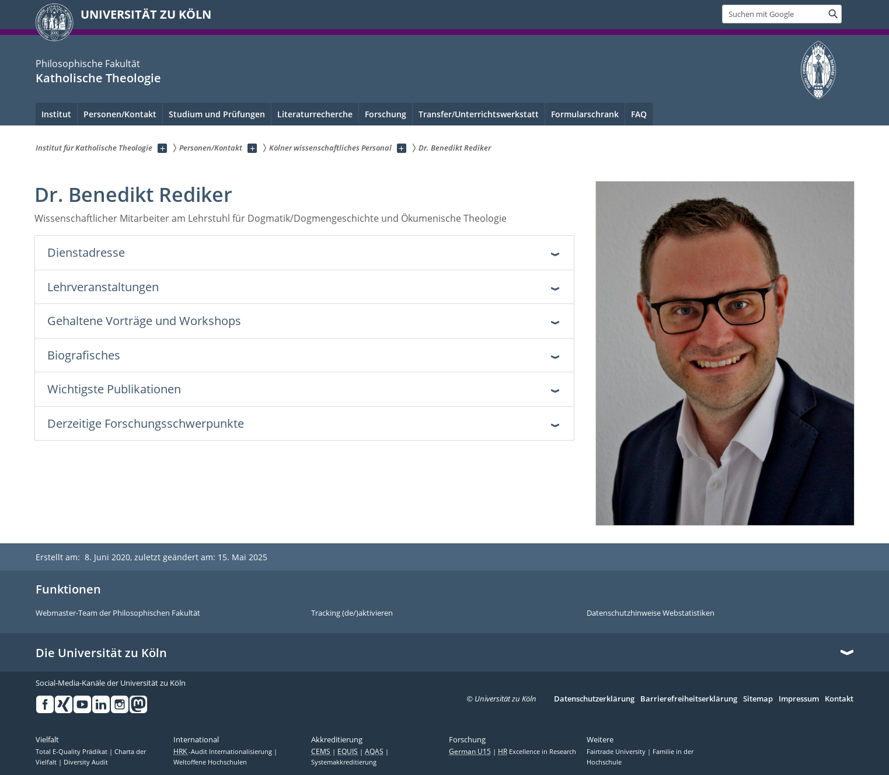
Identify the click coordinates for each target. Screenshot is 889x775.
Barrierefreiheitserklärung (688, 699)
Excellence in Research (537, 752)
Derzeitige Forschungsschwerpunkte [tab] (145, 423)
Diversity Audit (86, 762)
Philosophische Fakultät (88, 63)
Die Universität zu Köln (101, 653)
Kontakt (839, 699)
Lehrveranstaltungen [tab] (103, 287)
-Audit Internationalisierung (223, 752)
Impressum (799, 699)
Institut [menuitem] (56, 114)
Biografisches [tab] (83, 355)
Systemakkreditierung (343, 762)
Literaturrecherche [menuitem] (315, 114)
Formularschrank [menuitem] (585, 114)
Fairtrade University (617, 752)
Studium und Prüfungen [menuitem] (217, 114)
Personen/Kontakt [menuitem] (119, 114)
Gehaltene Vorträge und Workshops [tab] (144, 321)
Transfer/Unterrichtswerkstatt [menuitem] (479, 114)
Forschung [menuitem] (385, 114)
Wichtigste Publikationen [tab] (114, 389)
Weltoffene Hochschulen (210, 762)
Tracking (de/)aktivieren (352, 613)
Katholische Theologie (98, 78)
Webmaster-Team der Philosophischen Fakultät (118, 613)
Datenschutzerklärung (594, 699)
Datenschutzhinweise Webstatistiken (650, 613)
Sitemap (758, 699)
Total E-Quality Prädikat (72, 752)
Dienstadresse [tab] (86, 252)
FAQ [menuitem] (639, 114)
